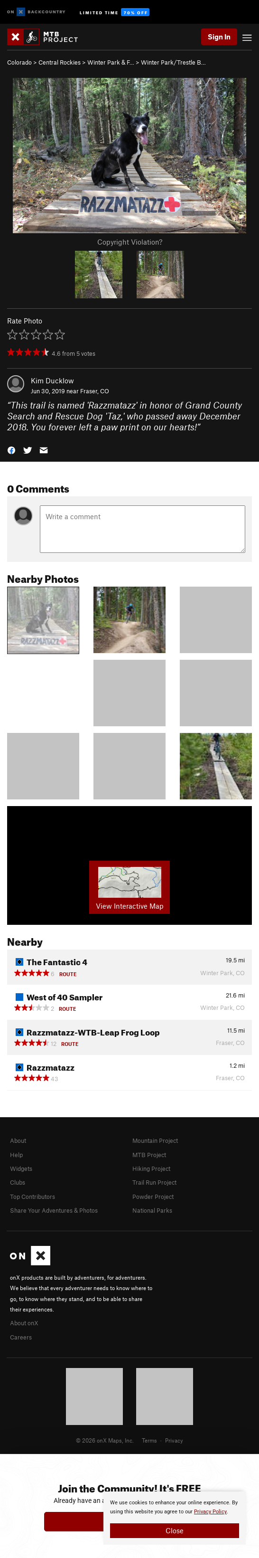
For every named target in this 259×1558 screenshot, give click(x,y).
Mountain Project (155, 1140)
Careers (21, 1337)
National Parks (152, 1210)
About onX (24, 1323)
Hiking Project (151, 1168)
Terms (149, 1440)
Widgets (21, 1168)
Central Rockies (59, 62)
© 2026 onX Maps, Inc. (105, 1440)
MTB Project (149, 1155)
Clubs (17, 1182)
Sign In (219, 36)
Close (175, 1530)
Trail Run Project (154, 1182)
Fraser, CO (94, 391)
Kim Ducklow (52, 380)
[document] (174, 1518)
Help (16, 1155)
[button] (11, 449)
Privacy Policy (210, 1512)
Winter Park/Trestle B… (173, 62)
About (18, 1140)
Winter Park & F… (110, 62)
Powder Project (153, 1196)
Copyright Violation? (129, 242)
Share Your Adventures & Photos (54, 1210)
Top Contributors (32, 1196)
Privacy (174, 1440)
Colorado (19, 62)
